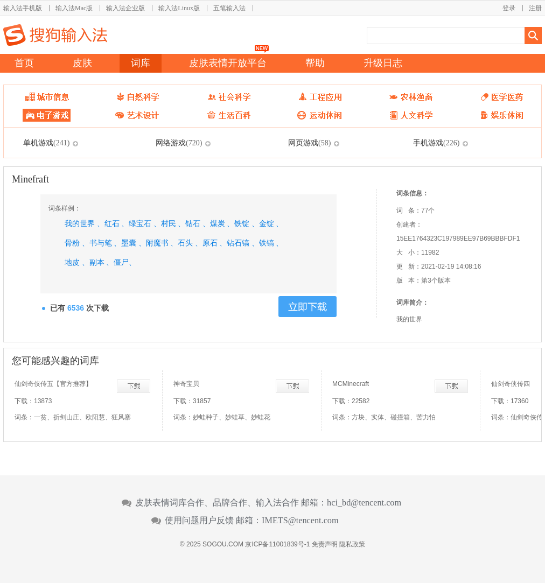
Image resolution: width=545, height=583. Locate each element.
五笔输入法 (229, 8)
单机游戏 (46, 142)
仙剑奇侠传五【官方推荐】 (53, 384)
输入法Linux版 (179, 8)
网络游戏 (179, 142)
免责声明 (325, 544)
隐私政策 (352, 544)
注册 (535, 8)
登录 (508, 8)
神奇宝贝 (186, 384)
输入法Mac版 (74, 8)
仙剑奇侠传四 (510, 384)
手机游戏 (436, 142)
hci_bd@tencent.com (364, 503)
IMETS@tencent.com (300, 520)
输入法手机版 (22, 8)
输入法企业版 (125, 8)
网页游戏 (309, 142)
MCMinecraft (350, 384)
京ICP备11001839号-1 (277, 544)
